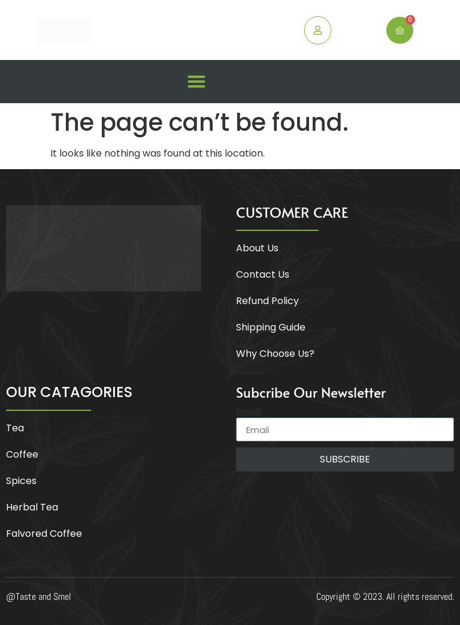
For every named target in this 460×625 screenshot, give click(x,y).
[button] (196, 81)
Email (248, 412)
